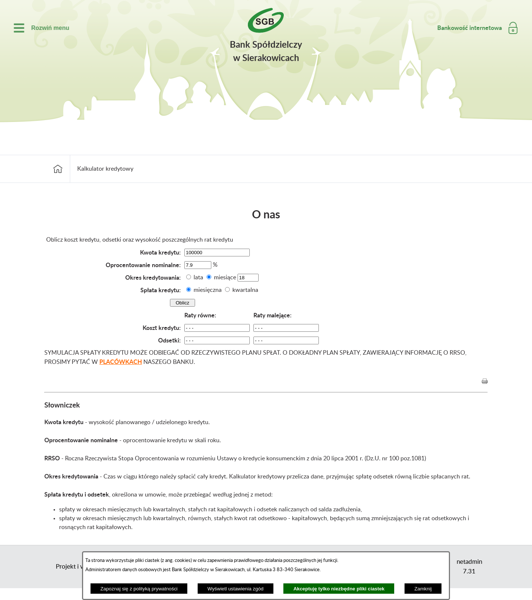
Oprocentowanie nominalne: (143, 264)
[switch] (36, 27)
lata (198, 277)
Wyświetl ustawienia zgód (235, 589)
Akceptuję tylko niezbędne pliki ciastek (339, 589)
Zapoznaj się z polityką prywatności (139, 589)
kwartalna (245, 290)
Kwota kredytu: (160, 252)
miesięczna (208, 290)
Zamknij (423, 589)
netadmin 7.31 (469, 567)
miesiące (225, 277)
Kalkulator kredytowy (105, 169)
